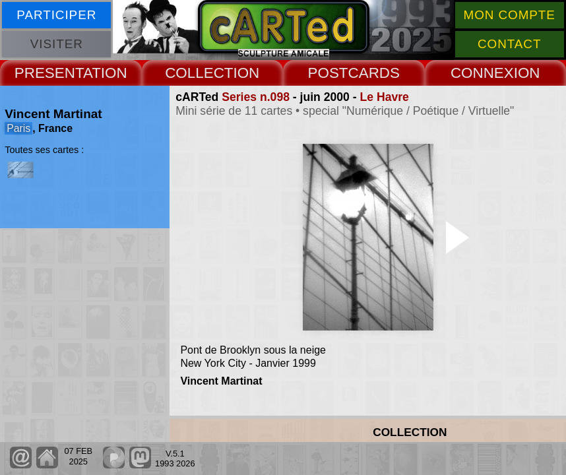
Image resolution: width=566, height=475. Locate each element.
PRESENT (49, 73)
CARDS (374, 73)
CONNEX (482, 73)
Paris (18, 128)
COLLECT (199, 73)
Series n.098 (256, 97)
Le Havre (384, 97)
